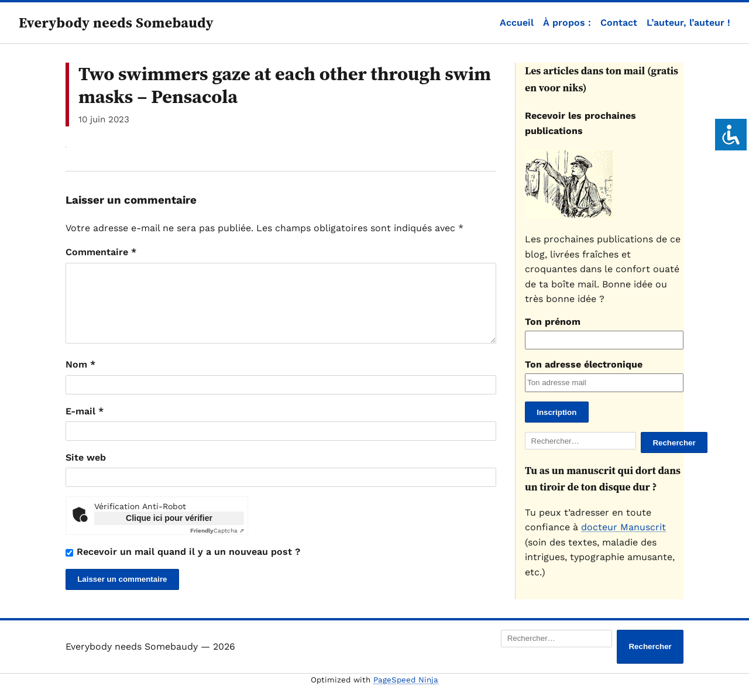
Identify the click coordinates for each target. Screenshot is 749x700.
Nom (80, 378)
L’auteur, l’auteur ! (688, 22)
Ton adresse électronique (584, 364)
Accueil (517, 22)
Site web (86, 471)
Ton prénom (552, 321)
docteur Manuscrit (623, 527)
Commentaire (101, 252)
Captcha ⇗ (217, 544)
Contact (618, 22)
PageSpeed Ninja (405, 693)
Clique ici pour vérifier (169, 532)
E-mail (85, 425)
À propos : (567, 22)
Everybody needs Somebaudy (116, 22)
